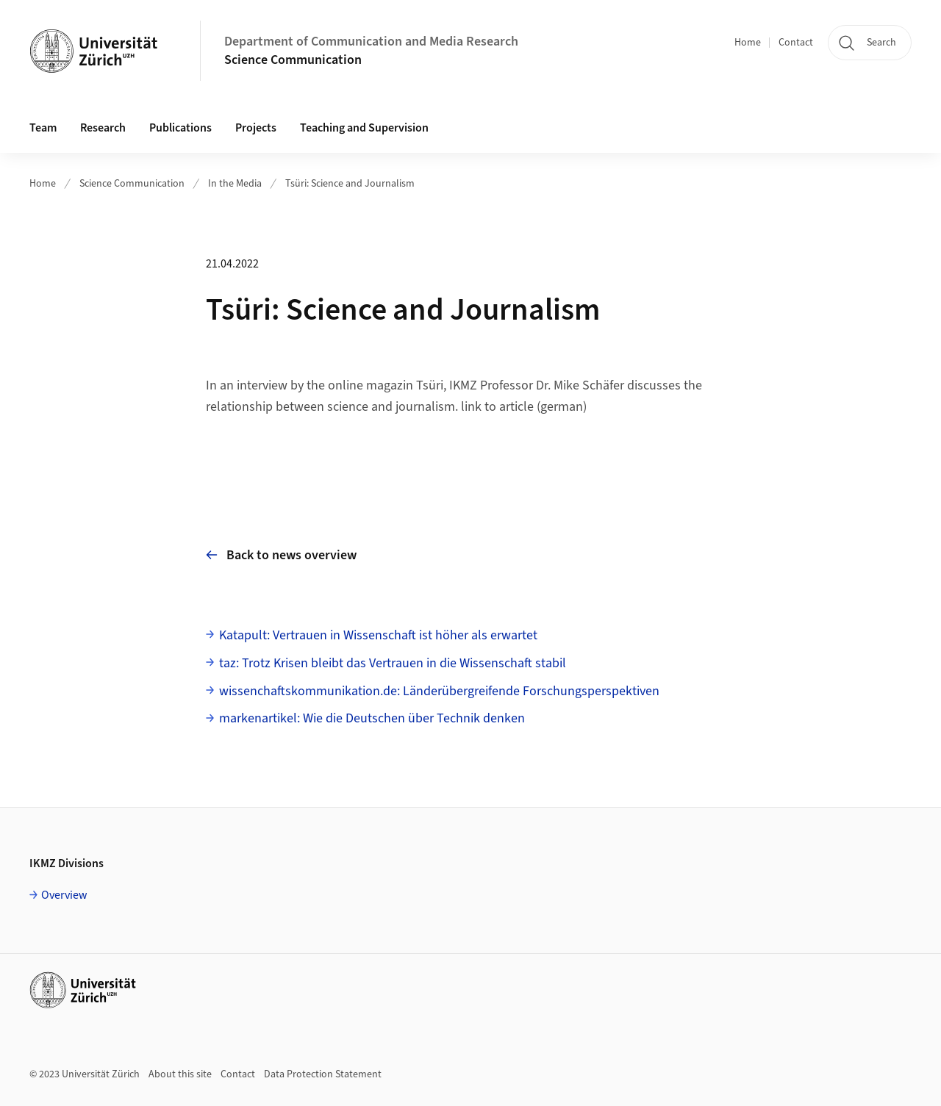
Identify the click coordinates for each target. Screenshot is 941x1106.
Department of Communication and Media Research (371, 41)
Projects (255, 128)
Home (747, 42)
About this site (180, 1074)
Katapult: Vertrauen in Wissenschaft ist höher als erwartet (378, 635)
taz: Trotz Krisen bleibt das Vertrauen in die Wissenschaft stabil (392, 663)
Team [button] (43, 128)
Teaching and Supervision (364, 128)
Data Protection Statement (323, 1074)
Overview (64, 895)
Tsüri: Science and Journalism (350, 183)
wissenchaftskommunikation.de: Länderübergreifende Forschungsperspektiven (439, 691)
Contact (796, 42)
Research (103, 128)
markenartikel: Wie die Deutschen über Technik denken (372, 718)
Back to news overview (281, 555)
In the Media (235, 183)
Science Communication (293, 60)
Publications (180, 128)
